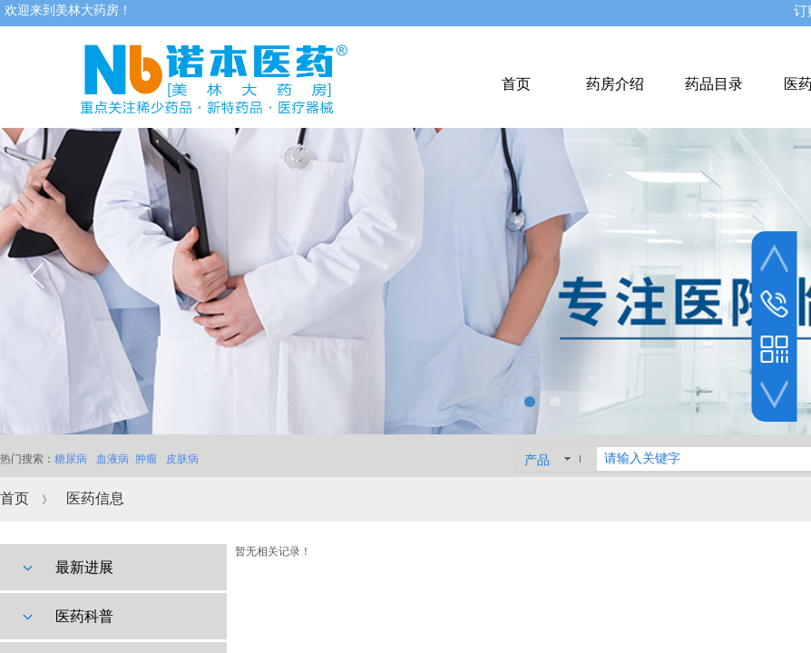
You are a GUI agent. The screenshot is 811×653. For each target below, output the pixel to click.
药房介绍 (615, 84)
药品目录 (714, 84)
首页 (14, 498)
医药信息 (95, 498)
